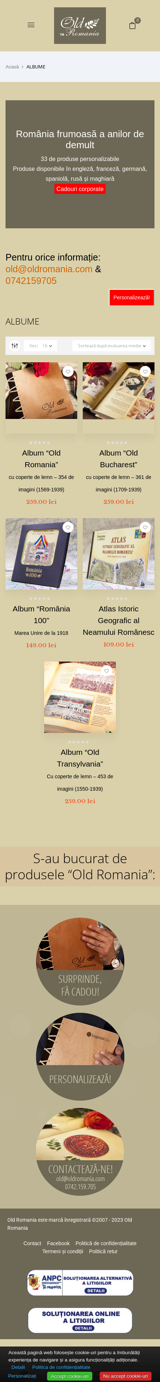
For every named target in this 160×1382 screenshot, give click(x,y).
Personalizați (22, 1376)
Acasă (12, 67)
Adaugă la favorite (68, 371)
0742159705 (31, 281)
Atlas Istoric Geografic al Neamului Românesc (118, 620)
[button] (132, 25)
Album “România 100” (41, 620)
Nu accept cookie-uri (125, 1376)
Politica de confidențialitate (61, 1367)
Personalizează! (131, 297)
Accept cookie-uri (69, 1376)
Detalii (18, 1367)
